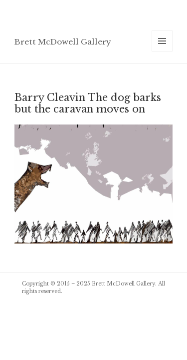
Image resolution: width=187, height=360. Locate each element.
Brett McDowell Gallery (62, 41)
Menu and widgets (162, 51)
